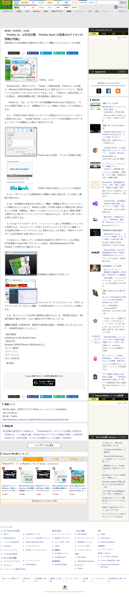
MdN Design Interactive (86, 561)
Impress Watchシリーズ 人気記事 (109, 395)
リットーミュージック (62, 534)
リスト (23, 53)
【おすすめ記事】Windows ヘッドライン (111, 437)
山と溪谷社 (56, 550)
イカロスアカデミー (85, 550)
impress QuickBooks (108, 542)
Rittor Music (56, 531)
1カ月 (123, 34)
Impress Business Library (34, 542)
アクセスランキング (103, 30)
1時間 (94, 34)
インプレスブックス (33, 560)
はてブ (48, 53)
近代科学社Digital (61, 564)
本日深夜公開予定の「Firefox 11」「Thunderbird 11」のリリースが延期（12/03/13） (43, 431)
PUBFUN (101, 546)
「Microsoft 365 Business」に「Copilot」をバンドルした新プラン (114, 459)
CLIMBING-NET (60, 557)
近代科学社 (56, 561)
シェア (35, 53)
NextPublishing (31, 564)
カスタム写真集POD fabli (110, 560)
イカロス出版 (80, 531)
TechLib (80, 568)
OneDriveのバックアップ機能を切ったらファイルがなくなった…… (114, 500)
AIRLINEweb (82, 534)
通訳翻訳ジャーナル (85, 542)
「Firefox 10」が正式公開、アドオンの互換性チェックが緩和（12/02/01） (38, 438)
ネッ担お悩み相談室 (10, 554)
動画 (96, 11)
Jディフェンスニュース (86, 538)
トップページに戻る (44, 445)
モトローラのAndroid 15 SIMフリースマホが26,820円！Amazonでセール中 (114, 299)
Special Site (100, 72)
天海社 (103, 534)
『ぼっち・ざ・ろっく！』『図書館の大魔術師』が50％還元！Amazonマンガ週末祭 (114, 272)
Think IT (6, 534)
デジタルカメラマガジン (12, 561)
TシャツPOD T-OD (62, 542)
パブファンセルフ (107, 549)
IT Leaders (7, 546)
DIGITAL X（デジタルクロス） (36, 550)
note (61, 53)
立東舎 (57, 546)
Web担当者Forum (9, 538)
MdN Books (82, 557)
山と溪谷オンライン (62, 553)
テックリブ (79, 565)
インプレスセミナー (33, 546)
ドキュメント (80, 11)
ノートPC (12, 459)
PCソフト (33, 459)
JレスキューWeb (84, 546)
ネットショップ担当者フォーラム (37, 538)
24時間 (103, 34)
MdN (76, 554)
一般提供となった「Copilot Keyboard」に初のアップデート (113, 468)
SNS (90, 11)
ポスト (15, 53)
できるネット (8, 565)
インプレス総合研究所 (11, 542)
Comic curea (105, 538)
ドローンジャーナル (10, 550)
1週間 (113, 34)
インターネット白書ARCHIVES (14, 569)
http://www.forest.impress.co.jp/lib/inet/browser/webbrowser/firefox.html (36, 420)
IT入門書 (54, 459)
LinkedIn (74, 53)
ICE (99, 531)
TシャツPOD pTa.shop (109, 557)
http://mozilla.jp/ (10, 413)
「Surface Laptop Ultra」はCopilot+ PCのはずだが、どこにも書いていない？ (113, 134)
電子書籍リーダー (76, 459)
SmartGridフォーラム (33, 534)
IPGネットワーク (104, 553)
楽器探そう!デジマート (63, 538)
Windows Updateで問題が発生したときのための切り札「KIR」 (113, 484)
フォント (105, 11)
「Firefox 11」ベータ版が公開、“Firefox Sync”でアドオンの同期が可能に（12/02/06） (43, 434)
